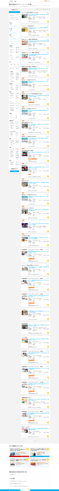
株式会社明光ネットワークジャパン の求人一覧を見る (34, 407)
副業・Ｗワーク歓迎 (17, 79)
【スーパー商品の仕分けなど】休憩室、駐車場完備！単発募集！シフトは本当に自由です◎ (38, 139)
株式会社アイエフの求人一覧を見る (32, 231)
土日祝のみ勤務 (12, 105)
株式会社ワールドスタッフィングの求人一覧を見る (34, 104)
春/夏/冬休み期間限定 (17, 52)
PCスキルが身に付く (12, 144)
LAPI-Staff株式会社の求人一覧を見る (32, 161)
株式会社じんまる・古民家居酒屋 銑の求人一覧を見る (34, 176)
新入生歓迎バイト (17, 57)
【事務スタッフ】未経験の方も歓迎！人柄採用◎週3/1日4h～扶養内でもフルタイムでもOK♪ (38, 325)
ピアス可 (17, 134)
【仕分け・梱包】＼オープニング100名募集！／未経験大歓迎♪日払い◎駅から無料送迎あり (38, 267)
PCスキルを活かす (17, 162)
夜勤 (16, 117)
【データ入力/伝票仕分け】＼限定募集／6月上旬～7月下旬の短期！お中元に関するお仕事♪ (38, 125)
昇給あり (17, 152)
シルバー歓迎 (12, 77)
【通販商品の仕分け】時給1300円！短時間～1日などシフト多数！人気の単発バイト (38, 82)
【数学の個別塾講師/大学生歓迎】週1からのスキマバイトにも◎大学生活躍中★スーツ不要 (38, 252)
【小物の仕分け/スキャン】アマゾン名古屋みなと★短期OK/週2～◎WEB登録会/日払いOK (38, 28)
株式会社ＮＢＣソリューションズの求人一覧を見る (34, 62)
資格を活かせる (17, 164)
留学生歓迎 (17, 77)
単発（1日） (11, 47)
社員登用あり (17, 155)
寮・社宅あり (12, 152)
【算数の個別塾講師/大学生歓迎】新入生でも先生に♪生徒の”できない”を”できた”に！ (38, 353)
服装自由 (11, 134)
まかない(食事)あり (12, 149)
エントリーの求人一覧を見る (31, 89)
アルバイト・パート (12, 86)
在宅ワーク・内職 (17, 96)
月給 (18, 64)
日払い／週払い (17, 68)
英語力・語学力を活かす (12, 162)
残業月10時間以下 (17, 98)
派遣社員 (17, 87)
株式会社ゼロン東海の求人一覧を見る (32, 75)
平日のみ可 (17, 105)
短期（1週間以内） (17, 48)
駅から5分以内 (12, 140)
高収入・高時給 (12, 68)
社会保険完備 (12, 155)
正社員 (17, 85)
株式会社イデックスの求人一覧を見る (32, 319)
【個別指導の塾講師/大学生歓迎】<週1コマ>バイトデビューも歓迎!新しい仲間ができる (38, 369)
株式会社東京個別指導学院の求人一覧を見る (33, 305)
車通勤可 (17, 140)
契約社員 (11, 87)
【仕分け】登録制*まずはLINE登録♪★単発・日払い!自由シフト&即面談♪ (38, 153)
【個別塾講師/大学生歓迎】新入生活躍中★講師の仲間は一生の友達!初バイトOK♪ (38, 296)
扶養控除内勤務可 (12, 93)
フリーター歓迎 (12, 79)
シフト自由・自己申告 (12, 108)
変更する (14, 26)
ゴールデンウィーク (12, 57)
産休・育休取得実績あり (17, 157)
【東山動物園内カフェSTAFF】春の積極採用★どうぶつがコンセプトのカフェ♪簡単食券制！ (38, 312)
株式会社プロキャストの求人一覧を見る (32, 48)
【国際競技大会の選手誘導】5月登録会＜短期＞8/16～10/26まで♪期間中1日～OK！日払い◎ (38, 69)
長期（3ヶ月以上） (12, 52)
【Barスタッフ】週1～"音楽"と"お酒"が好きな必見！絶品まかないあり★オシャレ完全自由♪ (38, 224)
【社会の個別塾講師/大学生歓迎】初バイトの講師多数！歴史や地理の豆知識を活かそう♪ (38, 414)
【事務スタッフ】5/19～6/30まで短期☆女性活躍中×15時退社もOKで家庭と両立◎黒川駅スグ (38, 429)
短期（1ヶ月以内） (12, 50)
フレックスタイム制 (17, 108)
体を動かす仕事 (12, 96)
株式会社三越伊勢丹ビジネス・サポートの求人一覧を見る (34, 132)
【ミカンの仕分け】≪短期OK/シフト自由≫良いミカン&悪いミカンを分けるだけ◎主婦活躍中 (38, 238)
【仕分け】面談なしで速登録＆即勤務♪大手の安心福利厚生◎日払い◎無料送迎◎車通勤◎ (38, 55)
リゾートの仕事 (12, 98)
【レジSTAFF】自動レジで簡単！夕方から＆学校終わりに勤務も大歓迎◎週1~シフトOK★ (38, 339)
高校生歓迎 (17, 73)
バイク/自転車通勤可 (12, 142)
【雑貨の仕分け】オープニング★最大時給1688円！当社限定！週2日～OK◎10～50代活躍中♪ (38, 96)
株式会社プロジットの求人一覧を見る (32, 190)
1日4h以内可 (17, 93)
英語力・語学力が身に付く (17, 142)
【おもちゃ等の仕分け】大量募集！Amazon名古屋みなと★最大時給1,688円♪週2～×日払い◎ (38, 15)
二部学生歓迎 (17, 74)
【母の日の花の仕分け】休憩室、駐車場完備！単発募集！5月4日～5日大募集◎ (38, 111)
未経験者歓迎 (12, 73)
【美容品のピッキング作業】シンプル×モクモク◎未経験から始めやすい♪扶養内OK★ (38, 210)
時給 (11, 64)
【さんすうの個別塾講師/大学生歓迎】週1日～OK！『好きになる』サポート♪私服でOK (38, 281)
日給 (14, 64)
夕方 (16, 116)
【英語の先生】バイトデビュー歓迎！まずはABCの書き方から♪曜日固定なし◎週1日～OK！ (38, 400)
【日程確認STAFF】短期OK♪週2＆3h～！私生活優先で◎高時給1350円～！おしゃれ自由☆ (38, 183)
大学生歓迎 (11, 74)
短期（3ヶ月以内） (17, 50)
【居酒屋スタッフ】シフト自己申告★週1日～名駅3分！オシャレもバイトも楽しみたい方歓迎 (38, 167)
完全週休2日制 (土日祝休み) (12, 110)
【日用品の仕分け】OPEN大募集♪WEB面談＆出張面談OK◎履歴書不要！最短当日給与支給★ (38, 41)
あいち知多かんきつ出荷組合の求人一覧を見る (33, 245)
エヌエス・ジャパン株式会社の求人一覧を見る (33, 274)
